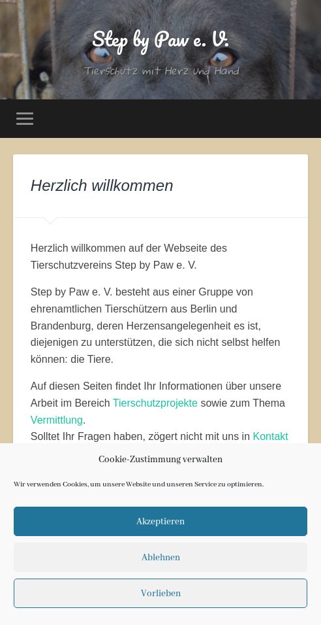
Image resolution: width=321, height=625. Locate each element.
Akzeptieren (160, 522)
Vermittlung (57, 420)
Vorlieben (161, 594)
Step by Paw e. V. (160, 39)
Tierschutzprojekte (155, 403)
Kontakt (270, 436)
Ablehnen (161, 558)
